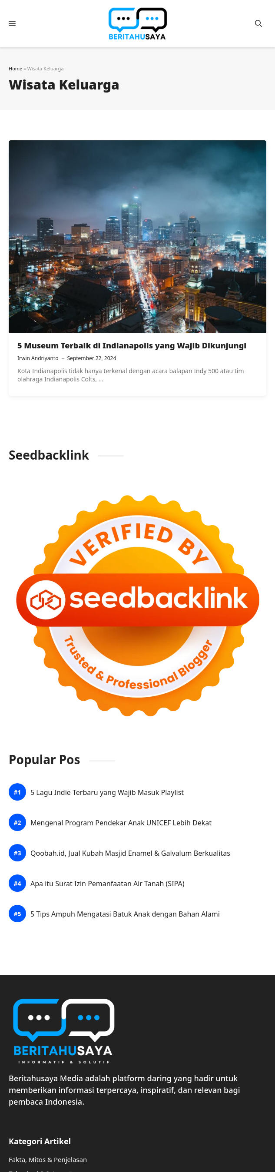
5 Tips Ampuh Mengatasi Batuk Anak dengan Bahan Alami (125, 914)
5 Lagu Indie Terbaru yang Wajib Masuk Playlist (107, 792)
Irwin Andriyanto (37, 358)
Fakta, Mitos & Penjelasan (48, 1159)
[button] (258, 23)
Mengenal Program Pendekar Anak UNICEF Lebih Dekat (121, 823)
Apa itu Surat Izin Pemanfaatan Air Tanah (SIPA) (107, 884)
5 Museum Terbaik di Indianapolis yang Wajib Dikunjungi (131, 345)
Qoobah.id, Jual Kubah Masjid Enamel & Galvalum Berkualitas (130, 853)
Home (15, 68)
